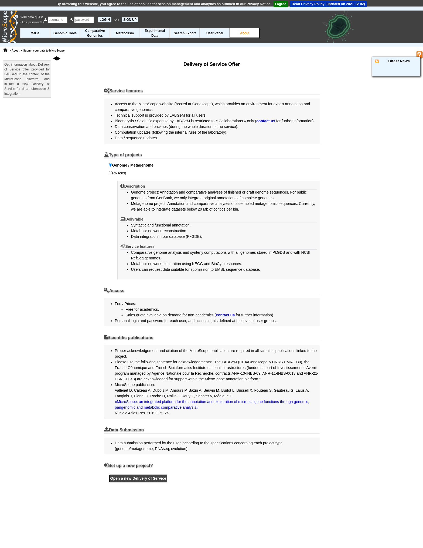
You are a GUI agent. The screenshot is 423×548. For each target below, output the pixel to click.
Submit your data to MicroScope (43, 50)
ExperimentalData (155, 33)
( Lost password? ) (32, 22)
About (245, 33)
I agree (280, 4)
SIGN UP (130, 20)
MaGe (35, 33)
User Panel (214, 33)
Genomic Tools (65, 33)
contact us (265, 121)
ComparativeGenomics (95, 33)
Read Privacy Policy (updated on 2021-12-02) (328, 4)
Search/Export (185, 33)
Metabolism (125, 33)
